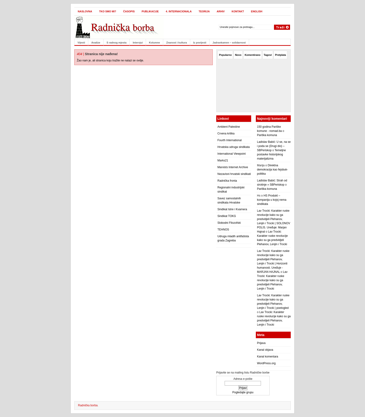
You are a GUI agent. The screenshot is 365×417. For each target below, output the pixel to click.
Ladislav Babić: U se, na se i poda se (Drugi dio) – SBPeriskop (274, 146)
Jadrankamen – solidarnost (229, 42)
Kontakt (238, 11)
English (256, 11)
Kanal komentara (267, 356)
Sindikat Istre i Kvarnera (232, 209)
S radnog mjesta (117, 42)
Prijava (261, 343)
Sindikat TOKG (226, 216)
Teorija (204, 11)
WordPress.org (266, 363)
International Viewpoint (231, 153)
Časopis (129, 11)
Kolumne (154, 42)
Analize (95, 42)
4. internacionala (179, 11)
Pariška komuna (267, 135)
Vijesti (81, 42)
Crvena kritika (225, 133)
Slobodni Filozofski (229, 222)
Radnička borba (88, 405)
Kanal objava (265, 349)
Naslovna (85, 11)
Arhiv (221, 11)
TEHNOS (223, 229)
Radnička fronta (227, 180)
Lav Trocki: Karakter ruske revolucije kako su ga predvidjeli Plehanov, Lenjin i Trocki (272, 280)
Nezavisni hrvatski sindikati (234, 174)
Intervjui (138, 42)
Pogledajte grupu (242, 392)
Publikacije (150, 11)
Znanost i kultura (176, 42)
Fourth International (229, 140)
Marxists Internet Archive (232, 167)
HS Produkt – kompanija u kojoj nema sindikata (271, 200)
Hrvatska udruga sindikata (233, 147)
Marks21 (222, 160)
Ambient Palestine (228, 126)
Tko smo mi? (107, 11)
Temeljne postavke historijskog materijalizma (271, 154)
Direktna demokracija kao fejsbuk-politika (272, 169)
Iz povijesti (199, 42)
